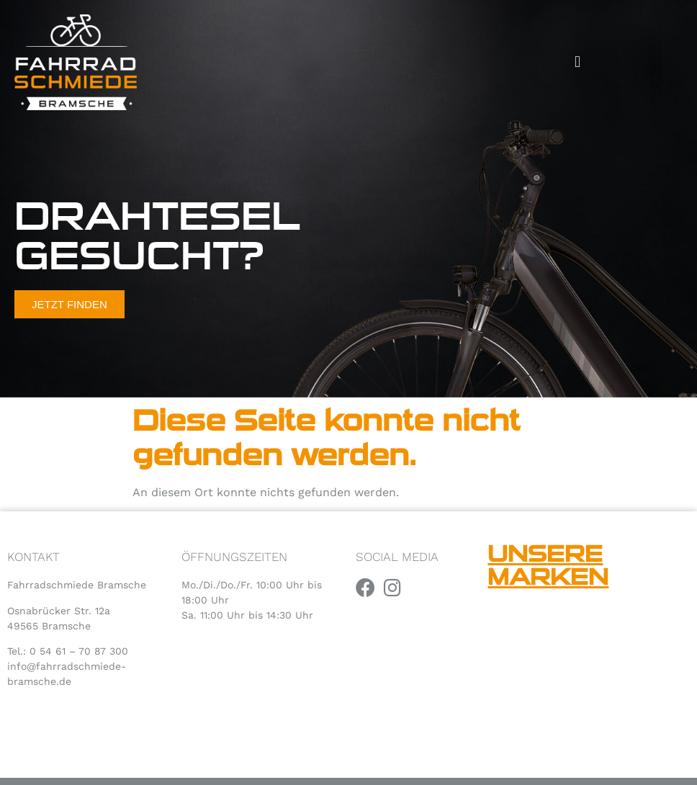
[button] (578, 62)
